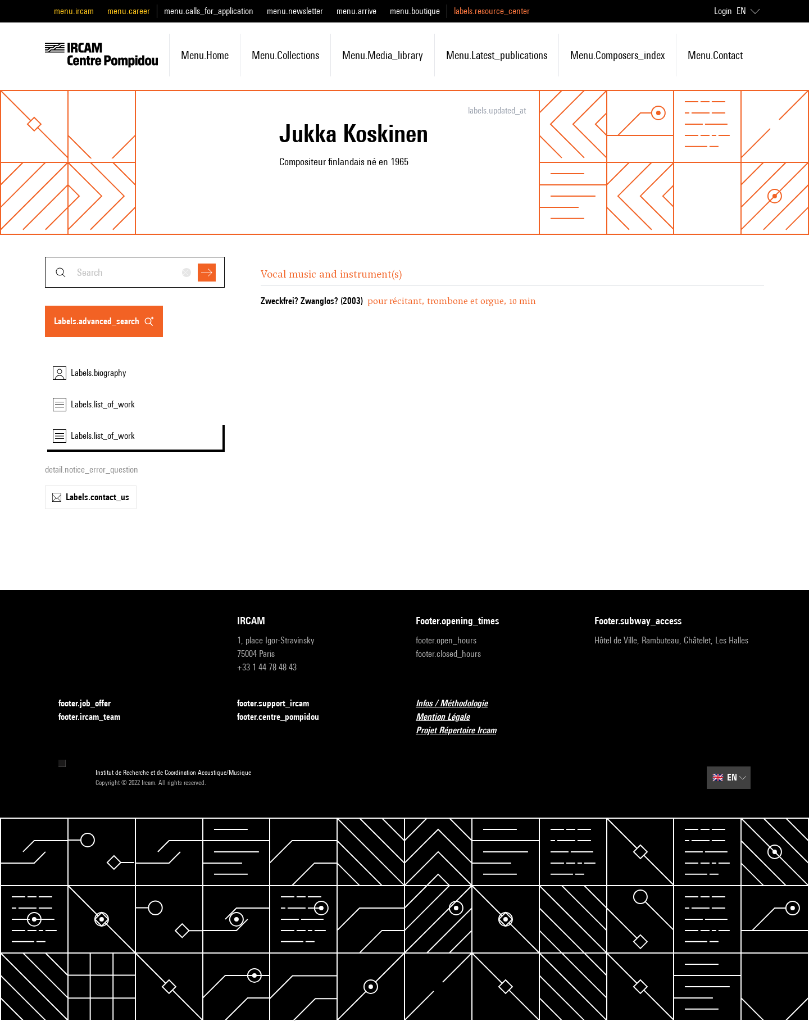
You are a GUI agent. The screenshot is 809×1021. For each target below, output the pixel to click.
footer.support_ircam (279, 704)
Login (723, 11)
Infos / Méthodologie (458, 704)
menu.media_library (382, 55)
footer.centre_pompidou (285, 717)
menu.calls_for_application (208, 11)
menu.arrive (356, 11)
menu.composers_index (617, 55)
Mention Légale (449, 717)
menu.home (205, 55)
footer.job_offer (91, 704)
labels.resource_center (492, 11)
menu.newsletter (295, 11)
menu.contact (715, 55)
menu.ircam (74, 11)
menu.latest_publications (496, 55)
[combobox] (135, 272)
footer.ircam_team (96, 717)
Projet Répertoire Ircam (463, 731)
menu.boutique (415, 11)
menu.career (128, 11)
